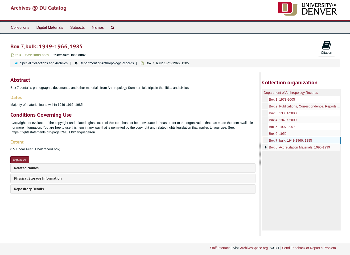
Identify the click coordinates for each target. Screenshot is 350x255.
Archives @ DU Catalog (38, 7)
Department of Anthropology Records (107, 63)
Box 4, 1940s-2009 (283, 120)
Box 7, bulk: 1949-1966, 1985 (290, 140)
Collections (20, 27)
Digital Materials (49, 27)
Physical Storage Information (38, 178)
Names (98, 27)
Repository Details (29, 188)
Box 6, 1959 (278, 134)
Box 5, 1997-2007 (282, 127)
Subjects (77, 27)
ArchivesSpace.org (254, 248)
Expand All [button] (19, 159)
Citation (326, 47)
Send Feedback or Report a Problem (309, 248)
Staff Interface (220, 248)
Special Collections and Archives (44, 63)
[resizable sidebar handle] (260, 154)
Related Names (26, 167)
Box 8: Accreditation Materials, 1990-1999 (299, 147)
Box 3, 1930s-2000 (283, 113)
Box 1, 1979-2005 (282, 99)
